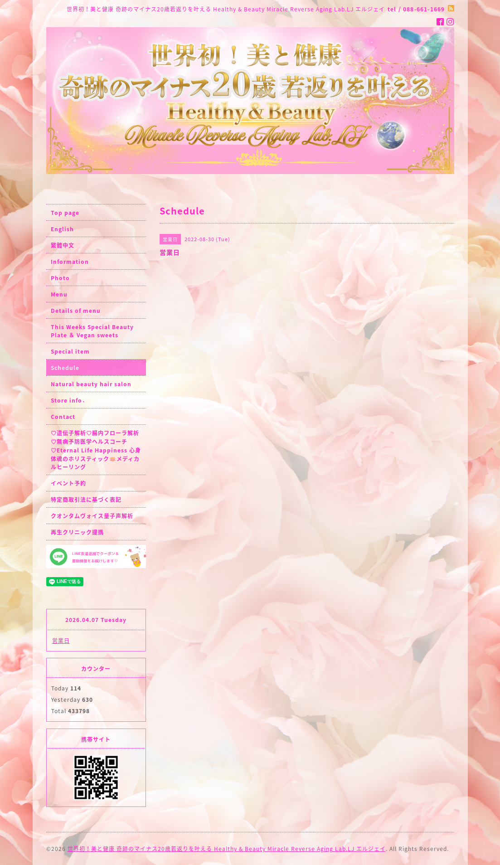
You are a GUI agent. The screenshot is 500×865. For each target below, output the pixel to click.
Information (70, 262)
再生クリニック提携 (77, 532)
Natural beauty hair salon (91, 384)
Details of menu (76, 310)
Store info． (69, 400)
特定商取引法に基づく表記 (86, 500)
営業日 (61, 641)
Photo (60, 278)
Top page (65, 213)
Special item (70, 351)
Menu (59, 294)
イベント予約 (68, 483)
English (62, 229)
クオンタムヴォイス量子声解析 (92, 516)
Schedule (65, 368)
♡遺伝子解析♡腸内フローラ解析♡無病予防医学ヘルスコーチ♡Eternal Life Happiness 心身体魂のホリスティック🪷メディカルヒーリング (96, 450)
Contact (63, 417)
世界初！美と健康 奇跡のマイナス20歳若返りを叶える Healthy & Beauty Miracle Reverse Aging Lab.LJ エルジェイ (227, 849)
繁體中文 (62, 245)
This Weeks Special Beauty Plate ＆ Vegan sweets (92, 331)
